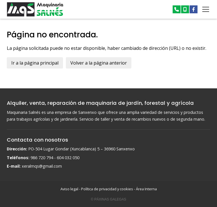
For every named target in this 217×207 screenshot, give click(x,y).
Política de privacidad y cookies (107, 188)
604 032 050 (68, 157)
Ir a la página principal (34, 63)
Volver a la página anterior (98, 63)
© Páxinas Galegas (108, 199)
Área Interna (146, 188)
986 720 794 (42, 157)
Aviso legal (69, 188)
